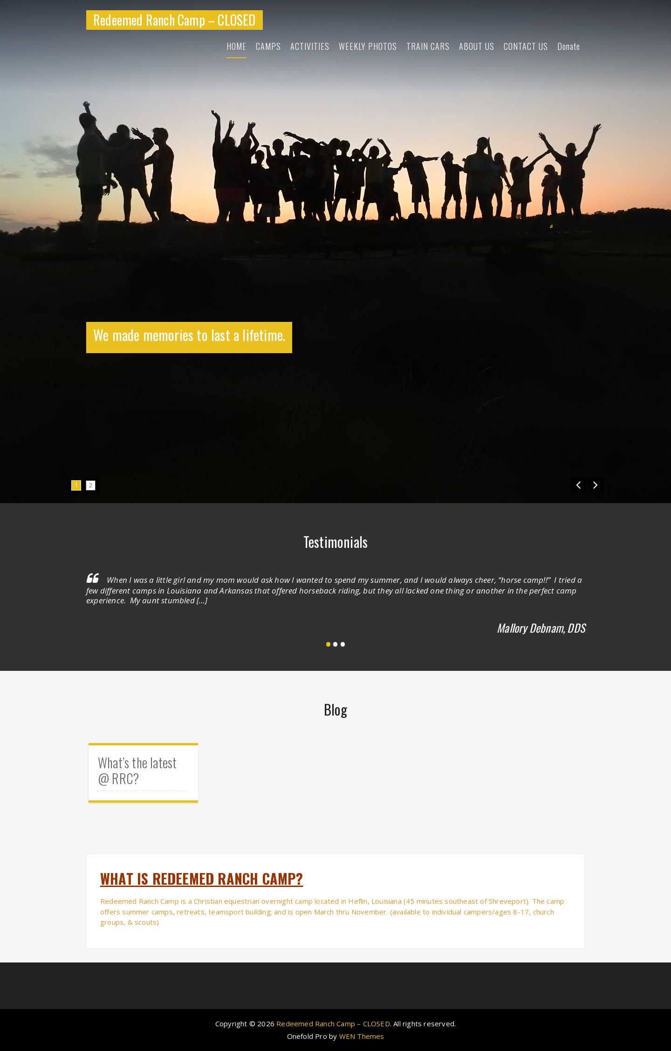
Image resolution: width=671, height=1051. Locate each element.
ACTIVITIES (309, 46)
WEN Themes (361, 1036)
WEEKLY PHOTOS (368, 46)
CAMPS (268, 46)
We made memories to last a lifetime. (189, 334)
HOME (236, 46)
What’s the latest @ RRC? (137, 770)
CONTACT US (526, 46)
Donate (568, 46)
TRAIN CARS (428, 46)
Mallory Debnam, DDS (541, 627)
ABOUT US (476, 46)
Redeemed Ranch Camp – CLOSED (174, 19)
